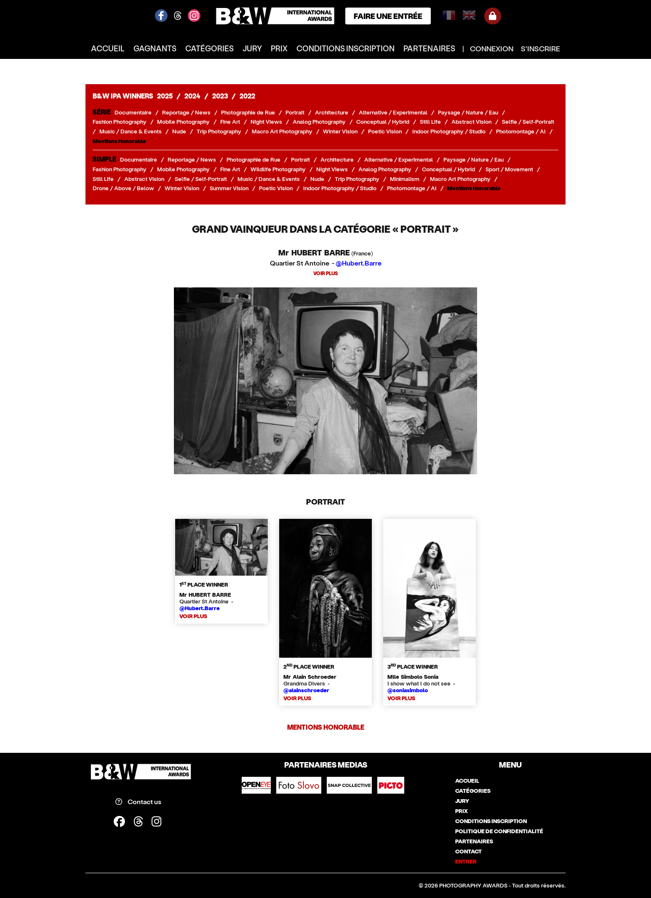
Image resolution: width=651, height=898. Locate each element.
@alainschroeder (306, 690)
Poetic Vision (385, 131)
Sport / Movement (509, 169)
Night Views (266, 121)
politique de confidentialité (499, 831)
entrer (466, 861)
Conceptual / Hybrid (382, 121)
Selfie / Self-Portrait (528, 121)
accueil (108, 48)
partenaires (429, 48)
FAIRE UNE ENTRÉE (388, 16)
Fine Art (230, 121)
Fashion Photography (120, 121)
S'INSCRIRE (540, 48)
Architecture (331, 112)
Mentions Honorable (119, 141)
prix (279, 48)
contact (468, 851)
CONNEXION (491, 48)
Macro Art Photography (282, 131)
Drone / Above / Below (123, 188)
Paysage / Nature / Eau (468, 112)
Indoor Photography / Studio (449, 131)
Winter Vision (340, 131)
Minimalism (404, 178)
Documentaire (133, 112)
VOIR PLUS (325, 273)
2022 (247, 96)
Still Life (430, 121)
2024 (192, 96)
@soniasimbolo (407, 690)
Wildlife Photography (278, 169)
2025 (165, 96)
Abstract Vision (471, 121)
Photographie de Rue (248, 112)
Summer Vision (229, 188)
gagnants (154, 48)
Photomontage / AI (521, 131)
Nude (179, 131)
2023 (220, 96)
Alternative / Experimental (393, 112)
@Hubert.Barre (359, 263)
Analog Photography (319, 121)
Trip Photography (219, 131)
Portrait (294, 112)
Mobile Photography (183, 121)
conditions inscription (345, 48)
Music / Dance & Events (130, 131)
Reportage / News (186, 112)
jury (252, 48)
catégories (209, 48)
